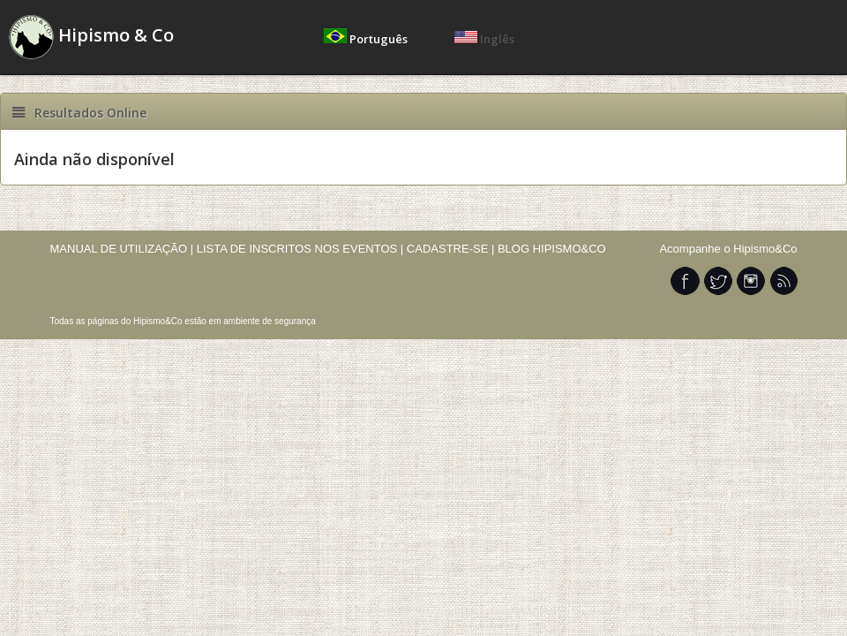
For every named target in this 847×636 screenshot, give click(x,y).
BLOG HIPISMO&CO (552, 248)
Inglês (484, 39)
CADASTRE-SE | (452, 248)
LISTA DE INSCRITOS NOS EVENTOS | (300, 248)
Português (367, 39)
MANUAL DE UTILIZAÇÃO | (122, 248)
